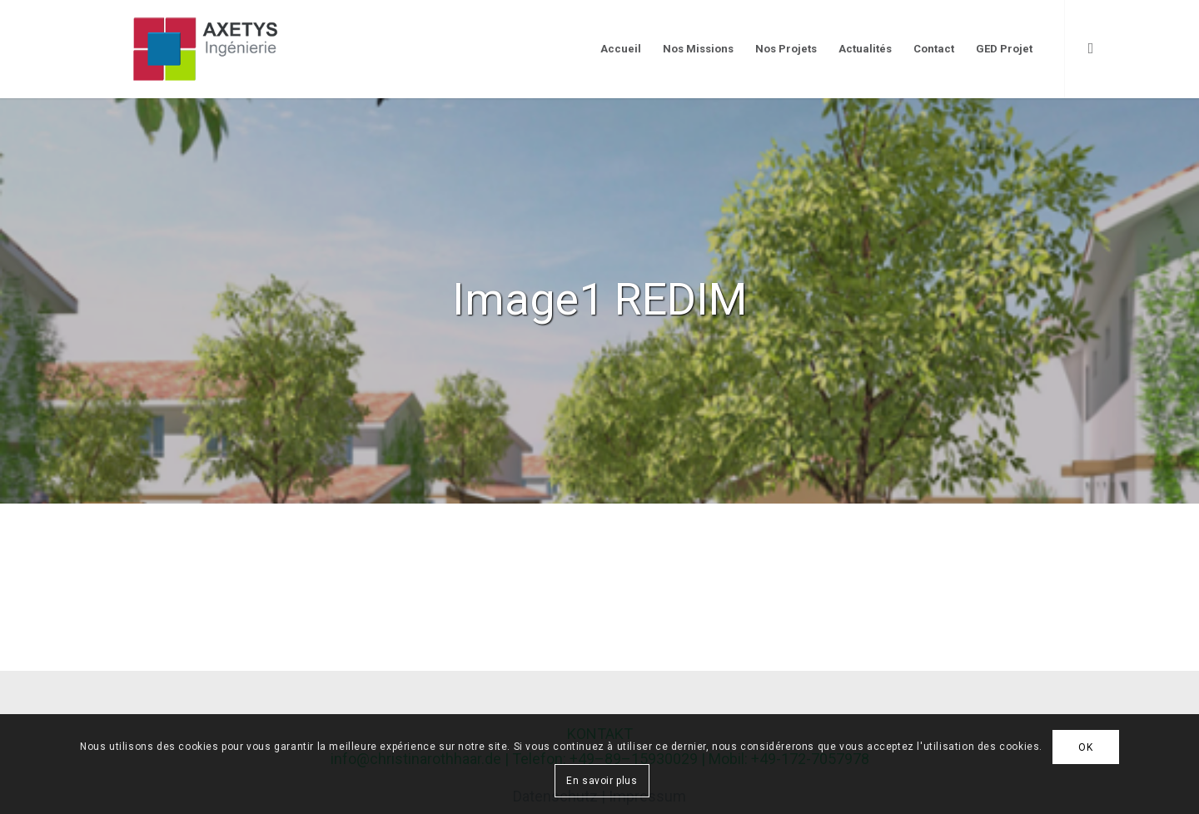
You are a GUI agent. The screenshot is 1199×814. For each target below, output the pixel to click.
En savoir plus (601, 781)
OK (1085, 747)
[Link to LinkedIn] (1090, 48)
